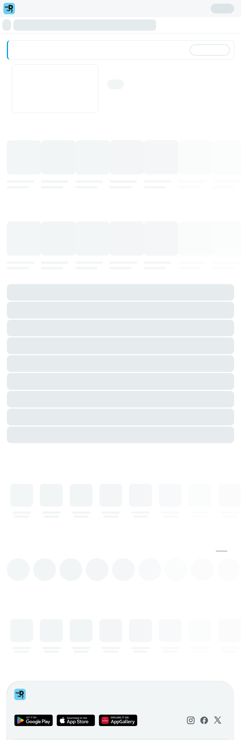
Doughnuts (149, 24)
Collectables (202, 24)
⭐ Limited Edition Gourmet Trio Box (37, 24)
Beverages (31, 29)
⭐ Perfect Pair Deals (93, 24)
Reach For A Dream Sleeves (66, 29)
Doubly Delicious (175, 24)
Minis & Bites (126, 24)
